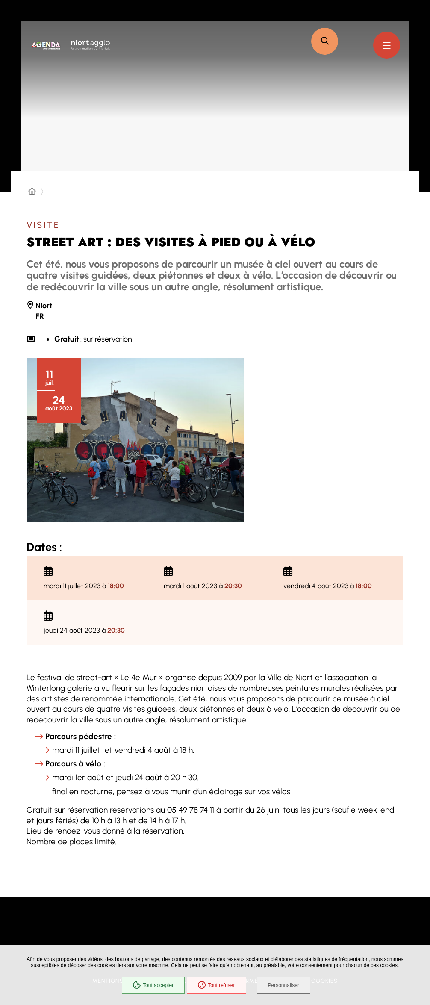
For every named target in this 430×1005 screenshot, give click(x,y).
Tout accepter (153, 985)
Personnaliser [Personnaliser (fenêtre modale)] (283, 985)
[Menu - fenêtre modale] (386, 45)
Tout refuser (216, 985)
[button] (324, 41)
